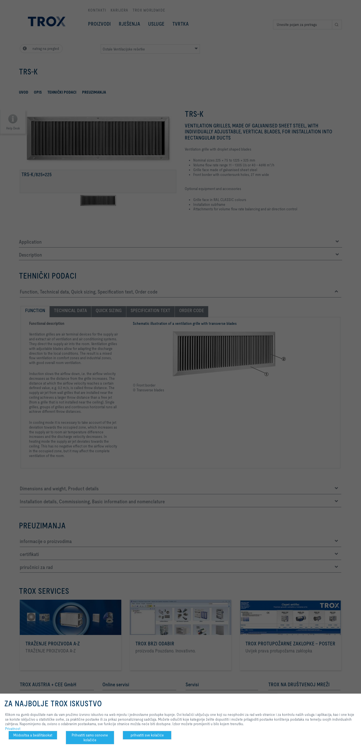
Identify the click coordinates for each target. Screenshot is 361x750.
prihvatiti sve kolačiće (147, 735)
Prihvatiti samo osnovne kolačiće (90, 737)
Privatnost (12, 728)
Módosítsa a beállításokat (32, 735)
